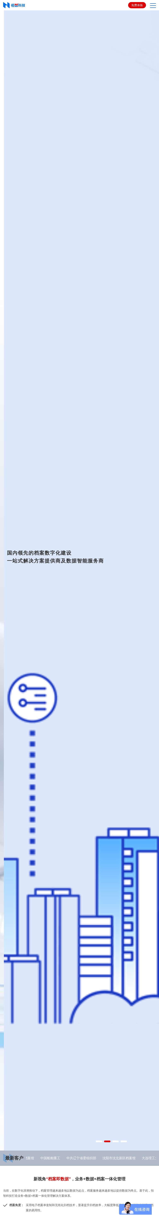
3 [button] (113, 1202)
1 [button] (97, 1202)
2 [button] (105, 1202)
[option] (79, 610)
